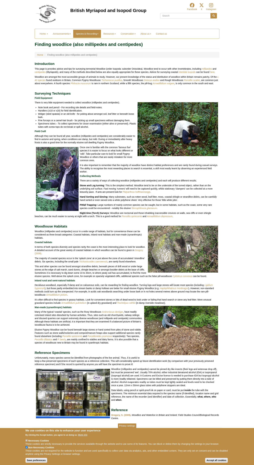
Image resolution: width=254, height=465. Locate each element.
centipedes (40, 72)
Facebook (192, 9)
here (212, 72)
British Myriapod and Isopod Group (108, 10)
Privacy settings (127, 429)
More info (82, 438)
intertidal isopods (187, 72)
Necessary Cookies (38, 444)
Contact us (161, 33)
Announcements (62, 33)
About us (146, 33)
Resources (109, 33)
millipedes (207, 68)
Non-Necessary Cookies (41, 451)
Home (44, 33)
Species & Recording (87, 33)
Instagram (211, 9)
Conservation (128, 33)
